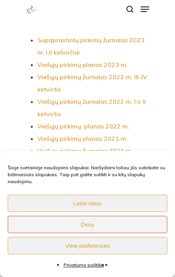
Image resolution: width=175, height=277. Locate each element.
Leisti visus (87, 203)
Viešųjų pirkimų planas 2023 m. (82, 64)
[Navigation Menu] (145, 9)
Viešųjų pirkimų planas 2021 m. (82, 138)
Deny (87, 224)
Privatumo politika (84, 265)
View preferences (87, 245)
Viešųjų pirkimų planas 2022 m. (83, 126)
